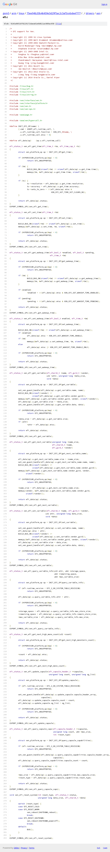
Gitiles (16, 848)
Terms (31, 848)
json (105, 848)
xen (98, 13)
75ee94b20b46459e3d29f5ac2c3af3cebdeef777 (54, 13)
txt (98, 848)
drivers (90, 13)
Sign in (104, 4)
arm (14, 13)
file (59, 24)
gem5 (6, 13)
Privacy (24, 848)
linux (21, 13)
